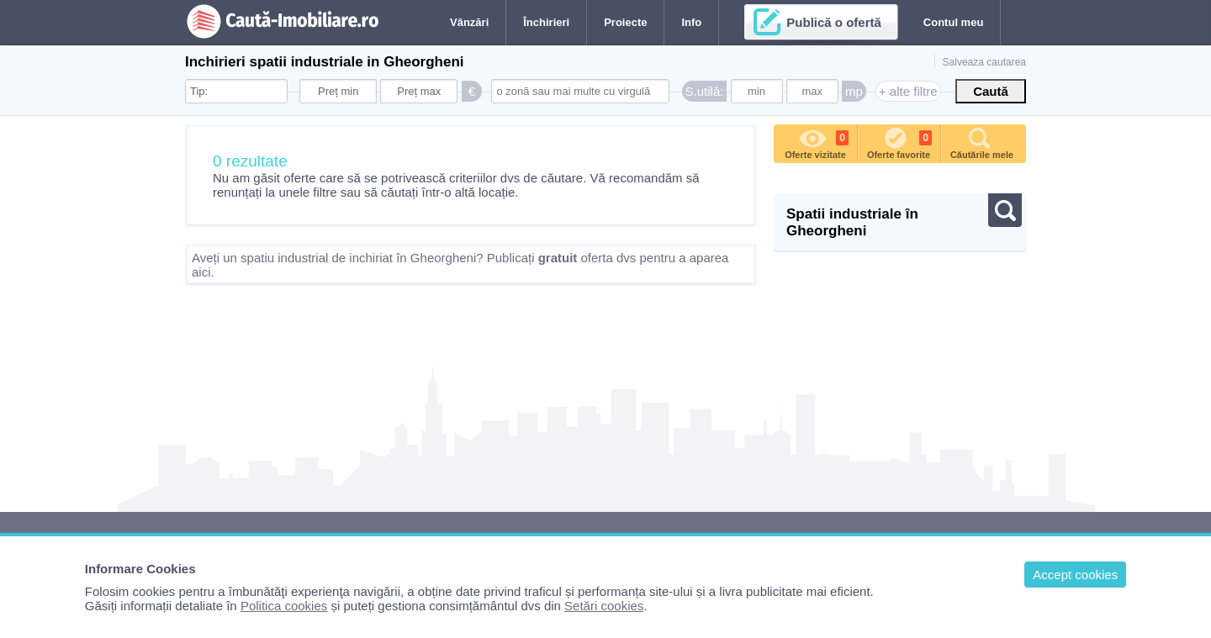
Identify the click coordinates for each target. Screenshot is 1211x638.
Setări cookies (603, 605)
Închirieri (546, 22)
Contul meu (953, 22)
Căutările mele (981, 142)
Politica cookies (284, 605)
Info (691, 22)
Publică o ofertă (833, 22)
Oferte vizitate (817, 142)
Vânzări (469, 22)
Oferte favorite (899, 142)
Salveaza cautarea (984, 62)
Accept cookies (1075, 574)
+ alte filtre (908, 91)
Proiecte (625, 22)
